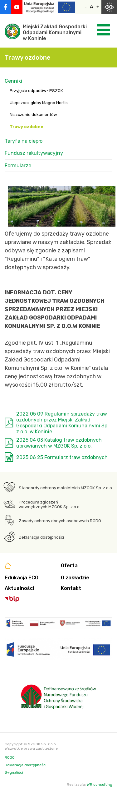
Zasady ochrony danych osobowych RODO (60, 520)
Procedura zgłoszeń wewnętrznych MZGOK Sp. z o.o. (49, 504)
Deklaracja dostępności (41, 537)
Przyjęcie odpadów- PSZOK (36, 90)
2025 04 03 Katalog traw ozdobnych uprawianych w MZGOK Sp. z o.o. (59, 443)
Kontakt (71, 588)
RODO (10, 757)
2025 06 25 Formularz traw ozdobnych (62, 457)
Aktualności (19, 588)
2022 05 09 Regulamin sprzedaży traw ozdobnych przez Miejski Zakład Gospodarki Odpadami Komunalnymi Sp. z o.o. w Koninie (62, 423)
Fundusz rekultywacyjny (34, 153)
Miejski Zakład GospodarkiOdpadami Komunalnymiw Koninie (55, 32)
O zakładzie (75, 578)
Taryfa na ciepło (23, 141)
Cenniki (13, 81)
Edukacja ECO (21, 578)
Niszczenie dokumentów (33, 114)
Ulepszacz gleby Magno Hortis (39, 102)
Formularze (18, 165)
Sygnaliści (14, 772)
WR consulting (99, 784)
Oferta (69, 565)
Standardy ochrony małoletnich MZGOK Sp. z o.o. (66, 487)
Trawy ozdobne (26, 126)
